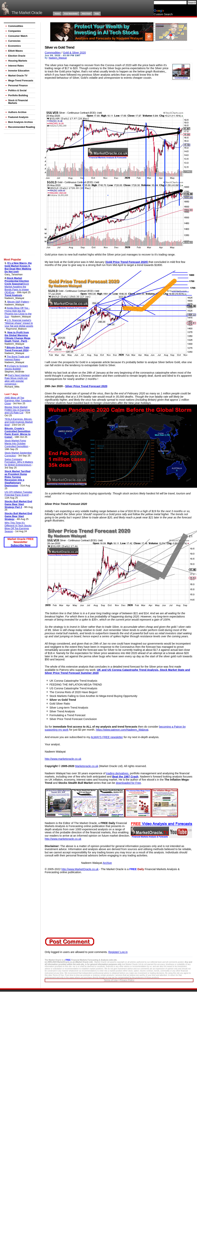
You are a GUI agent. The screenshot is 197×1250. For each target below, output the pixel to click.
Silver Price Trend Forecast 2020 (86, 386)
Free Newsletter (71, 14)
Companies (14, 31)
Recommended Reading (21, 127)
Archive (107, 862)
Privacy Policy (127, 980)
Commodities (15, 26)
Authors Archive (17, 112)
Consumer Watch (17, 36)
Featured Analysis (18, 117)
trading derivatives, (117, 773)
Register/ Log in (118, 952)
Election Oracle (16, 55)
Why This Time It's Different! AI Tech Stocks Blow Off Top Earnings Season (18, 527)
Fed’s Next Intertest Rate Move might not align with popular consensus (17, 379)
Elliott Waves (15, 51)
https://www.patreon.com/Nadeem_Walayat (122, 729)
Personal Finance (18, 85)
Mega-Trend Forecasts (20, 80)
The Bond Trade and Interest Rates (17, 358)
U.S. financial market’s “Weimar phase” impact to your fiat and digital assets (19, 323)
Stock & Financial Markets (18, 101)
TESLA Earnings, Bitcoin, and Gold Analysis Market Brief (19, 422)
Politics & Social (17, 90)
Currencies (14, 41)
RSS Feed (86, 14)
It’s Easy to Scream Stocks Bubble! (16, 367)
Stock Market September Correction (18, 454)
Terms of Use (111, 980)
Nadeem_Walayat (58, 58)
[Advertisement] (20, 195)
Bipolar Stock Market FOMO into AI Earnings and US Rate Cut (17, 410)
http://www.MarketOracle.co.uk (79, 869)
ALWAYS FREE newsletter (107, 737)
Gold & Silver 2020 (74, 52)
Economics (14, 46)
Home (57, 14)
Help (97, 14)
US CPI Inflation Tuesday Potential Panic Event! (18, 493)
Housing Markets (17, 60)
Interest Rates (16, 65)
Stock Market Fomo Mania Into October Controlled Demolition (16, 443)
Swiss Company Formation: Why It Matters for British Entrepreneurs (19, 462)
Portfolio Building (18, 95)
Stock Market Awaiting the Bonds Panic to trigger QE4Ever (17, 288)
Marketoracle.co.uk (86, 766)
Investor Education (18, 70)
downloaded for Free (128, 782)
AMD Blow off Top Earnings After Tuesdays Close (18, 400)
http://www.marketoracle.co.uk (63, 758)
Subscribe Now (20, 545)
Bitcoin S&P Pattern (18, 301)
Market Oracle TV (17, 75)
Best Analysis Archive (20, 122)
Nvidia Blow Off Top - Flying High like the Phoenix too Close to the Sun (18, 312)
